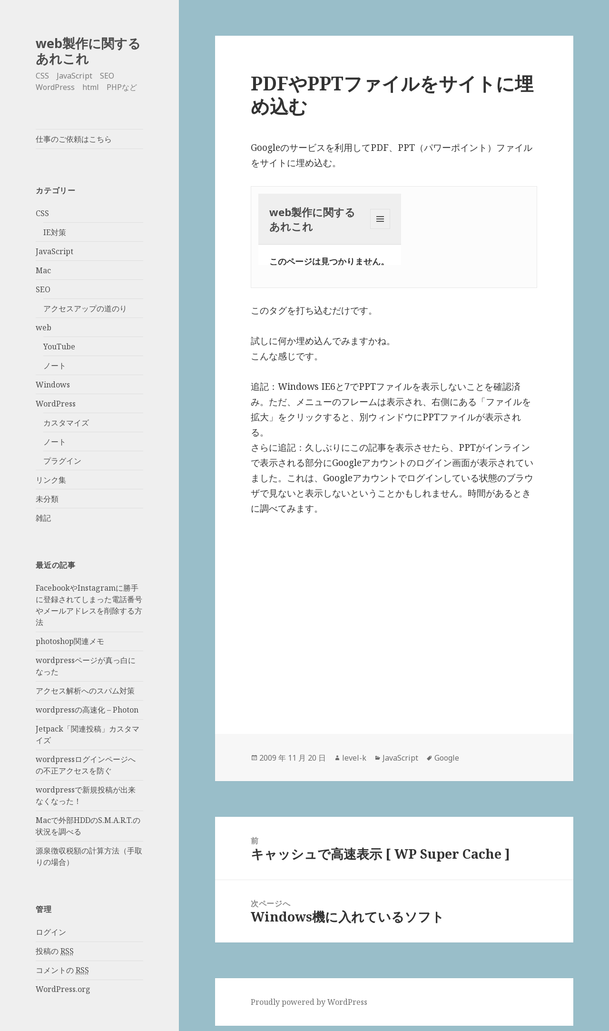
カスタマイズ (66, 422)
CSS (42, 213)
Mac (43, 270)
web (43, 327)
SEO (43, 289)
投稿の (55, 951)
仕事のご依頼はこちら (74, 139)
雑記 (43, 518)
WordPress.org (63, 989)
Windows (53, 384)
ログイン (51, 932)
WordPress (56, 403)
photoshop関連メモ (70, 641)
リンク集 (51, 480)
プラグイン (62, 461)
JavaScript (54, 251)
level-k (354, 758)
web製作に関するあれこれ (88, 50)
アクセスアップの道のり (85, 308)
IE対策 (54, 232)
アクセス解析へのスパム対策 (85, 690)
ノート (54, 365)
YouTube (59, 346)
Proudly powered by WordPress (309, 1002)
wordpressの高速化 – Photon (87, 709)
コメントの (62, 970)
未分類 (47, 499)
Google (446, 758)
